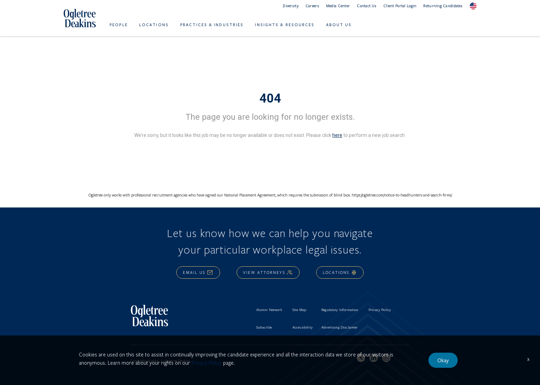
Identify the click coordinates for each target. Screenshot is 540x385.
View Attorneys (268, 272)
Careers (312, 5)
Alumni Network (269, 309)
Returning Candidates (443, 5)
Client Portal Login (399, 5)
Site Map (299, 309)
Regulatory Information (340, 309)
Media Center (338, 5)
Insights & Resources (284, 24)
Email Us (198, 272)
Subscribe (264, 327)
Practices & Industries (211, 24)
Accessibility (302, 327)
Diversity (291, 5)
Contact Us (366, 5)
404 (270, 98)
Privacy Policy (379, 309)
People (119, 24)
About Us (339, 24)
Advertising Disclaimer (339, 327)
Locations (154, 24)
